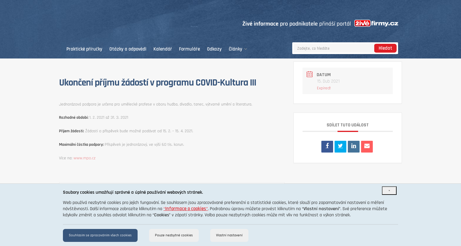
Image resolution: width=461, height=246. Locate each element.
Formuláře (189, 49)
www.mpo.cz (85, 158)
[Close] (389, 190)
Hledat (385, 48)
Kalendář (162, 49)
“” (185, 209)
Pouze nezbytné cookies (174, 235)
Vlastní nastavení (229, 235)
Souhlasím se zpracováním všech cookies (100, 235)
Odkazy (214, 49)
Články (238, 49)
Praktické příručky (84, 49)
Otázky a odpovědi (127, 49)
